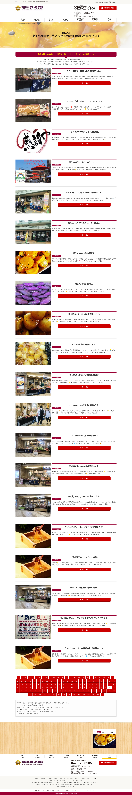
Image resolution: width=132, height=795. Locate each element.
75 (26, 687)
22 (104, 677)
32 (47, 681)
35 (59, 681)
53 (34, 684)
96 (114, 687)
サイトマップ (90, 791)
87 (76, 687)
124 (59, 694)
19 (91, 677)
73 (17, 687)
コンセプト (37, 19)
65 (84, 684)
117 (114, 691)
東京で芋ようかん (39, 791)
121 (44, 694)
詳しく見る (85, 83)
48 (114, 681)
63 (76, 684)
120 (40, 694)
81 (51, 687)
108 (70, 691)
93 (101, 687)
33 (51, 681)
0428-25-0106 (84, 8)
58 (55, 684)
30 (38, 681)
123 (54, 694)
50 (22, 684)
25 (17, 681)
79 (43, 687)
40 (80, 681)
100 (30, 691)
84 (63, 687)
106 (60, 691)
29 (34, 681)
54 (38, 684)
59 (59, 684)
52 (30, 684)
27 (26, 681)
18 (87, 677)
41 (84, 681)
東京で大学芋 (50, 791)
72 (114, 684)
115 (104, 691)
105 (55, 691)
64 (80, 684)
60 (63, 684)
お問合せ (67, 791)
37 (68, 681)
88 (80, 687)
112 (89, 691)
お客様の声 (80, 19)
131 (93, 694)
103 (45, 691)
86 (72, 687)
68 (97, 684)
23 (108, 677)
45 (101, 681)
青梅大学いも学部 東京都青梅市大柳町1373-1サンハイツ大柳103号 (84, 773)
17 (83, 677)
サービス (51, 19)
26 (22, 681)
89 (84, 687)
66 (88, 684)
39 (76, 681)
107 (65, 691)
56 (47, 684)
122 (49, 694)
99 (26, 691)
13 (66, 677)
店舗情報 (95, 19)
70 (105, 684)
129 (83, 694)
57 (51, 684)
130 (88, 694)
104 (50, 691)
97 (17, 691)
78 (38, 687)
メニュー (66, 19)
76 (30, 687)
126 (69, 694)
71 (109, 684)
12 (62, 677)
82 (55, 687)
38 (72, 681)
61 (68, 684)
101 (35, 691)
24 (112, 677)
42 (88, 681)
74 (22, 687)
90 (88, 687)
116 (109, 691)
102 (40, 691)
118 (30, 694)
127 (74, 694)
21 (100, 677)
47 (109, 681)
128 (79, 694)
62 (72, 684)
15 (75, 677)
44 (97, 681)
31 (43, 681)
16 (79, 677)
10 (54, 677)
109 (74, 691)
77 (34, 687)
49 (17, 684)
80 (47, 687)
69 (101, 684)
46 (105, 681)
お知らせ (59, 791)
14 (70, 677)
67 (93, 684)
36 (63, 681)
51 (26, 684)
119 (35, 694)
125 (64, 694)
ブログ (109, 19)
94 (105, 687)
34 (55, 681)
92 (97, 687)
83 (59, 687)
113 (94, 691)
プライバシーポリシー (78, 791)
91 (93, 687)
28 (30, 681)
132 (98, 694)
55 (43, 684)
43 (93, 681)
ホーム (23, 19)
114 (99, 691)
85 (68, 687)
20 (95, 677)
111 (84, 691)
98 (22, 691)
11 (58, 677)
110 (79, 691)
